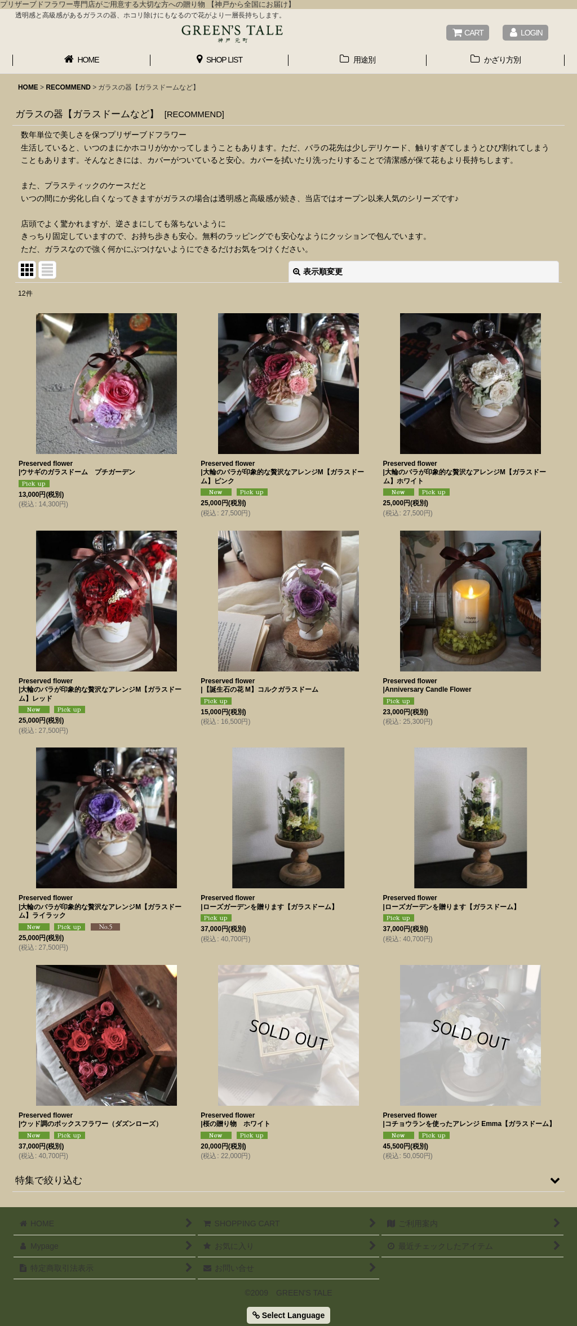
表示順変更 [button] (318, 271)
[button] (288, 1180)
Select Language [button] (288, 1315)
